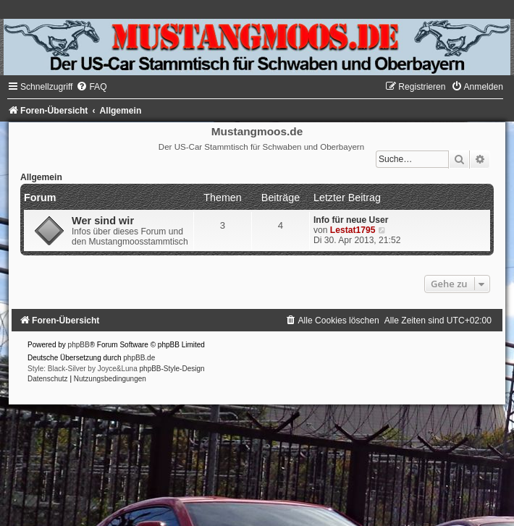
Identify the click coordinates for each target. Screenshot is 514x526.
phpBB (79, 345)
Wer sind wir (103, 220)
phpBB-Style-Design (172, 369)
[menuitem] (91, 87)
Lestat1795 (353, 230)
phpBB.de (139, 358)
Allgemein (41, 177)
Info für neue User (350, 220)
